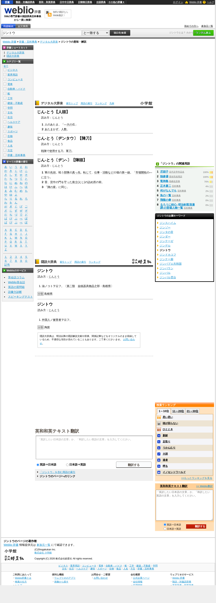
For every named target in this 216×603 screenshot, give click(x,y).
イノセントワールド (174, 472)
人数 (64, 129)
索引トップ (72, 103)
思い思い (168, 417)
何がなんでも (168, 190)
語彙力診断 (15, 292)
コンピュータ (15, 79)
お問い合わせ (101, 578)
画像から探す (61, 581)
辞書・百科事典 (28, 41)
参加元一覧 (207, 26)
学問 (10, 107)
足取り (166, 441)
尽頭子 (164, 171)
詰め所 (92, 182)
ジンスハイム (168, 222)
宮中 (53, 182)
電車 (10, 84)
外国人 (46, 319)
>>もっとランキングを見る (196, 478)
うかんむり (169, 447)
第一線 (126, 172)
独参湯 (164, 176)
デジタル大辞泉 (49, 41)
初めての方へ (191, 26)
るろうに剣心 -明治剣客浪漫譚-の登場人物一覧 (177, 206)
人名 (10, 145)
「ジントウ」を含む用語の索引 (57, 472)
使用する (54, 150)
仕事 (97, 172)
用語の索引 (86, 103)
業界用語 (12, 74)
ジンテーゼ (166, 241)
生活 (10, 117)
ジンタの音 (166, 232)
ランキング (101, 103)
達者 (165, 459)
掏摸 (47, 327)
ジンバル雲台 (168, 277)
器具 (86, 286)
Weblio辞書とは (23, 578)
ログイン (178, 2)
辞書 (7, 2)
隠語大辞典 (49, 262)
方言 (10, 150)
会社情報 (137, 581)
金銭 (80, 286)
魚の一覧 (165, 195)
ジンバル (165, 272)
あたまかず (51, 129)
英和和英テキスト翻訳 (57, 431)
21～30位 (192, 411)
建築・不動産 (15, 103)
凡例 (111, 103)
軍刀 (68, 150)
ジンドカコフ (168, 254)
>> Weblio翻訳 (204, 486)
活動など (108, 172)
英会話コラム (16, 277)
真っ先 (76, 172)
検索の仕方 (21, 581)
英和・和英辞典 (47, 2)
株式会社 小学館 (43, 552)
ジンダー (165, 236)
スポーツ (12, 131)
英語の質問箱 (16, 287)
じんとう (54, 276)
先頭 (53, 172)
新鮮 (165, 435)
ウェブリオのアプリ (65, 578)
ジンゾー (165, 227)
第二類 (71, 286)
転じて (87, 172)
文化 (10, 112)
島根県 (106, 286)
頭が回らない (170, 423)
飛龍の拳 (165, 199)
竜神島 (164, 181)
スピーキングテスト (20, 296)
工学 (10, 98)
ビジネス (12, 69)
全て (6, 66)
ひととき (168, 429)
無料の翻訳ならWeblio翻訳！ (60, 14)
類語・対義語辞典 (25, 2)
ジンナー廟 (166, 259)
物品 (91, 286)
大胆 (165, 453)
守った (68, 182)
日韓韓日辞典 (85, 2)
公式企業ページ (141, 578)
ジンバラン (166, 268)
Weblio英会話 (16, 282)
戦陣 (44, 150)
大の (69, 124)
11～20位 (178, 411)
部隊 (66, 172)
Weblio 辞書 (195, 2)
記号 (7, 265)
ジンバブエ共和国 (171, 263)
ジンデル (165, 245)
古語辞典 (101, 2)
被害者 (57, 319)
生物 (10, 136)
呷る (165, 466)
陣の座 (51, 187)
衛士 (75, 182)
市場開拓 (141, 172)
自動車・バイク (16, 88)
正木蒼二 (165, 185)
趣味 (10, 126)
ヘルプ (210, 2)
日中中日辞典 (67, 2)
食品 (10, 140)
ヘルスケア (13, 122)
